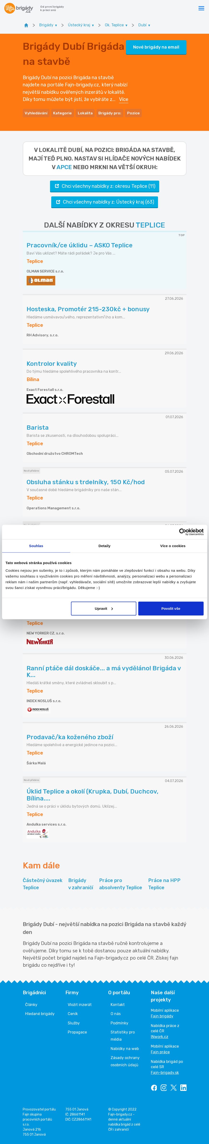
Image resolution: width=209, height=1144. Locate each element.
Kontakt (118, 1004)
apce (64, 166)
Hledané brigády (40, 1013)
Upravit (104, 608)
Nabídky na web (125, 1048)
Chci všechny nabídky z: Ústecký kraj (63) (104, 201)
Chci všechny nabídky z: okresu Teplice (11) (104, 185)
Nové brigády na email (156, 46)
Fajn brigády (162, 1015)
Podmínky (119, 1022)
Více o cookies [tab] (173, 546)
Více (123, 99)
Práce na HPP (164, 883)
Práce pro (120, 883)
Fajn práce (160, 1051)
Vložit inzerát (80, 1004)
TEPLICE (150, 224)
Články (31, 1004)
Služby (74, 1022)
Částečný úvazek (42, 883)
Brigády (80, 883)
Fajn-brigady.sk (165, 1072)
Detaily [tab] (105, 546)
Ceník (73, 1013)
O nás (116, 1013)
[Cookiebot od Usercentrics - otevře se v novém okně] (182, 532)
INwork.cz (159, 1036)
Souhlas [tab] (36, 546)
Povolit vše (170, 608)
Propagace (77, 1031)
